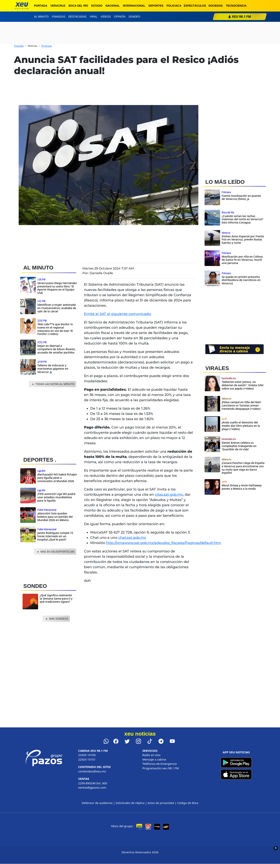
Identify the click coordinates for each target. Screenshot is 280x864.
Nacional (112, 5)
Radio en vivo (151, 755)
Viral (93, 16)
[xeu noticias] (21, 6)
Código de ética (187, 803)
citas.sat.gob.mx (169, 494)
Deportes (156, 5)
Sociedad (215, 5)
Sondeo (134, 16)
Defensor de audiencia (97, 803)
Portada (40, 5)
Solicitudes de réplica (130, 803)
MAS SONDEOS (56, 619)
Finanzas (58, 16)
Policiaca (173, 5)
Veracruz (58, 5)
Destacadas (77, 16)
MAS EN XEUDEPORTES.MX (55, 552)
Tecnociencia (236, 5)
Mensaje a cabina (154, 759)
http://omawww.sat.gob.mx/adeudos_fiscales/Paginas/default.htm (163, 543)
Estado (96, 5)
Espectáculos (195, 5)
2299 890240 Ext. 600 (92, 783)
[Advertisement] (50, 421)
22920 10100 (87, 755)
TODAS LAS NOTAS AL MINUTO (52, 384)
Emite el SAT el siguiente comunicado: (117, 314)
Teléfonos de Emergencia (159, 764)
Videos (106, 16)
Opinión (119, 16)
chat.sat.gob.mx (132, 537)
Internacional (134, 5)
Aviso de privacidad (161, 803)
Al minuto (41, 16)
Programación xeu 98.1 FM (160, 768)
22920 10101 (87, 759)
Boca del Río (78, 5)
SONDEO (35, 586)
